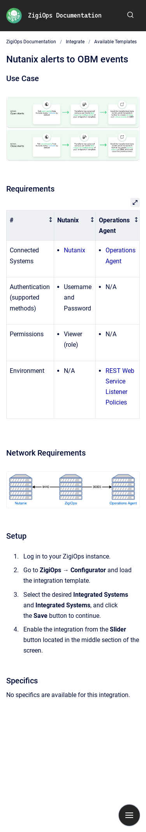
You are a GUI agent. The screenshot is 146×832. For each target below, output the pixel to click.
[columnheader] (30, 225)
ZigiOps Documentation (65, 15)
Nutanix (74, 250)
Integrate (75, 41)
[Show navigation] (129, 815)
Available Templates (115, 41)
